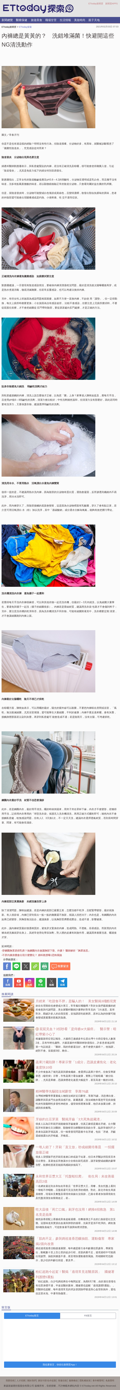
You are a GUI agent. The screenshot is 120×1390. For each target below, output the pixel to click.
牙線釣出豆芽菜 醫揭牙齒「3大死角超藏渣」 (69, 1119)
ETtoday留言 (32, 1315)
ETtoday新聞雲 (95, 3)
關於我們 (31, 1380)
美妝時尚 (79, 20)
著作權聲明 (97, 1380)
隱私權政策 (85, 1380)
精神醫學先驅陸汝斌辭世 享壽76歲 (62, 1091)
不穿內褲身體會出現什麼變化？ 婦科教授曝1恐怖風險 (32, 955)
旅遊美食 (36, 20)
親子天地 (94, 20)
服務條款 (73, 1380)
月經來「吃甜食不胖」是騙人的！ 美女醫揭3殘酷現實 (76, 1001)
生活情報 (65, 20)
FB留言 (88, 1315)
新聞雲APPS (111, 3)
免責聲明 (109, 1380)
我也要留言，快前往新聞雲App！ (60, 1364)
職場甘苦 (51, 20)
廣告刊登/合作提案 (47, 1380)
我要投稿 (10, 1380)
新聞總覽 (7, 20)
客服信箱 (62, 1380)
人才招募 (21, 1380)
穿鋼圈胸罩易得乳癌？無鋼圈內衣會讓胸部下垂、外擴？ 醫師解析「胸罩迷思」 (46, 950)
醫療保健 (21, 20)
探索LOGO (38, 9)
